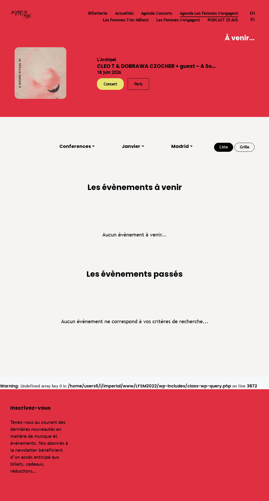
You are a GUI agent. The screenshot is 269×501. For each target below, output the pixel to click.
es (252, 19)
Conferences (75, 146)
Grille (244, 147)
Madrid (180, 146)
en (252, 13)
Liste (223, 147)
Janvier (131, 146)
